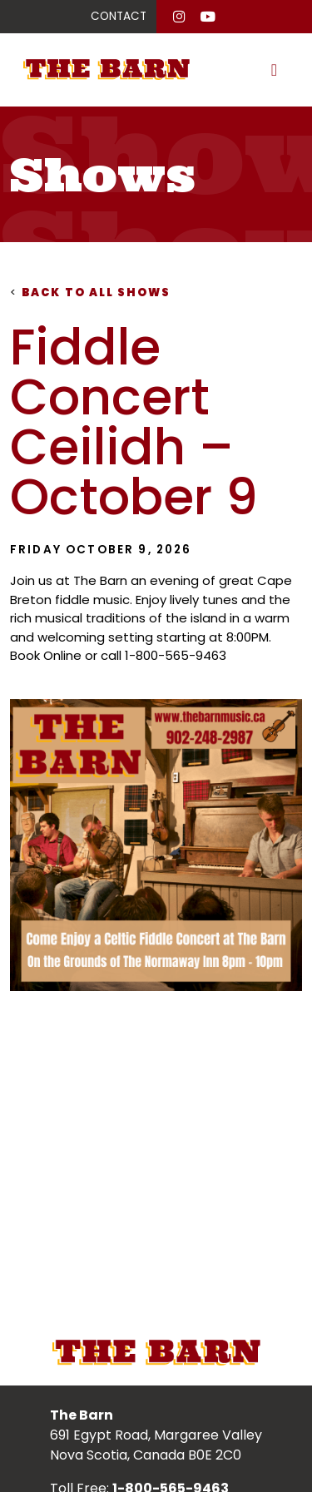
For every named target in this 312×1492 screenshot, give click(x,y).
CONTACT (118, 16)
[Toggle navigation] (274, 70)
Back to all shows (90, 292)
